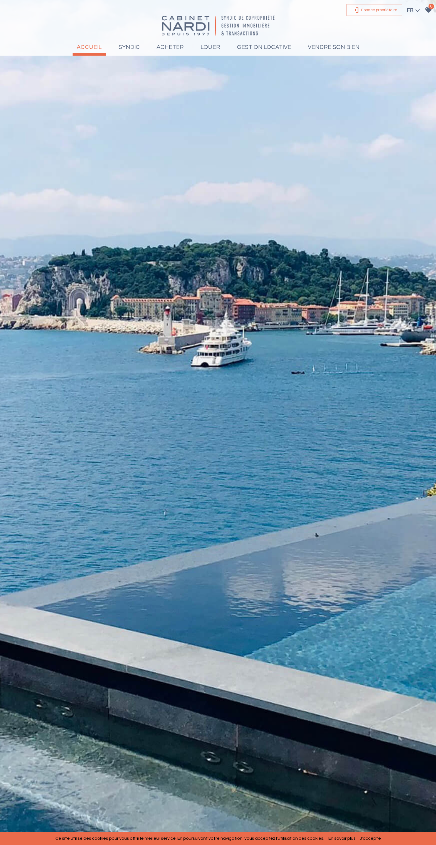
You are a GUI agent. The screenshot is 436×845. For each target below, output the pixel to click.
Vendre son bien (334, 47)
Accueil (89, 47)
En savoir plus (342, 838)
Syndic (129, 47)
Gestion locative (264, 47)
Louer (210, 47)
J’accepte (370, 838)
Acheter (170, 47)
